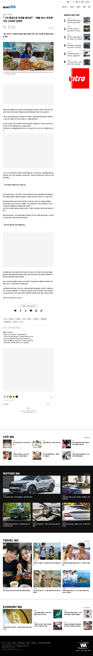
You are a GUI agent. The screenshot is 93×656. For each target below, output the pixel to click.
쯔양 (6, 319)
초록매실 (18, 319)
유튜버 (29, 319)
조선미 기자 (51, 27)
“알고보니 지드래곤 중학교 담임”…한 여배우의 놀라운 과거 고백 (18, 336)
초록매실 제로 (8, 322)
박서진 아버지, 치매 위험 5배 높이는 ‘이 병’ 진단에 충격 (16, 342)
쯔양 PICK (16, 322)
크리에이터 (36, 319)
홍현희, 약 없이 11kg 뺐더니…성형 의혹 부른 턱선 (15, 334)
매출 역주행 (44, 319)
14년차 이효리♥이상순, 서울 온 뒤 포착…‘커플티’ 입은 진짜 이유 (18, 340)
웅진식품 (11, 319)
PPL (22, 322)
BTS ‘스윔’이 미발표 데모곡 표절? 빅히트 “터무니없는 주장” (17, 338)
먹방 (24, 319)
